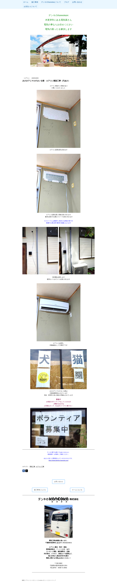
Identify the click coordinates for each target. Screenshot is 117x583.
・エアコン (26, 78)
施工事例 (34, 2)
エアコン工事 (40, 466)
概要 (23, 580)
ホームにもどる (77, 490)
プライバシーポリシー (31, 580)
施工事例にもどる (40, 490)
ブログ (66, 2)
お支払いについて (30, 7)
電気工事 (32, 466)
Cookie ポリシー (43, 580)
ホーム (25, 2)
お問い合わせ (77, 2)
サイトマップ (52, 580)
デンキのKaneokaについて (51, 2)
